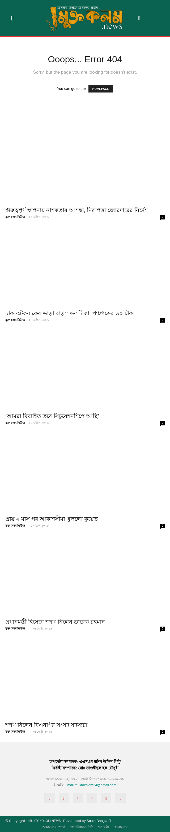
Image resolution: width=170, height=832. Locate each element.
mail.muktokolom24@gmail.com (91, 785)
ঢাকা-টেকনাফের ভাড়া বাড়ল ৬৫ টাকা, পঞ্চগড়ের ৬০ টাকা (70, 313)
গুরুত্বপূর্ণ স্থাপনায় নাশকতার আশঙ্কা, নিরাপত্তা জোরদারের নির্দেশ (76, 210)
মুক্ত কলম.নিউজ (15, 216)
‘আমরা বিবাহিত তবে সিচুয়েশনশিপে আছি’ (52, 416)
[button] (139, 18)
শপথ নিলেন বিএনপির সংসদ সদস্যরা (46, 725)
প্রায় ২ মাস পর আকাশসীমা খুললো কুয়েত (51, 519)
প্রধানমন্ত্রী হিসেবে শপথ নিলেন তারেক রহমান (55, 622)
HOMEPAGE (100, 88)
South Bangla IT (99, 821)
